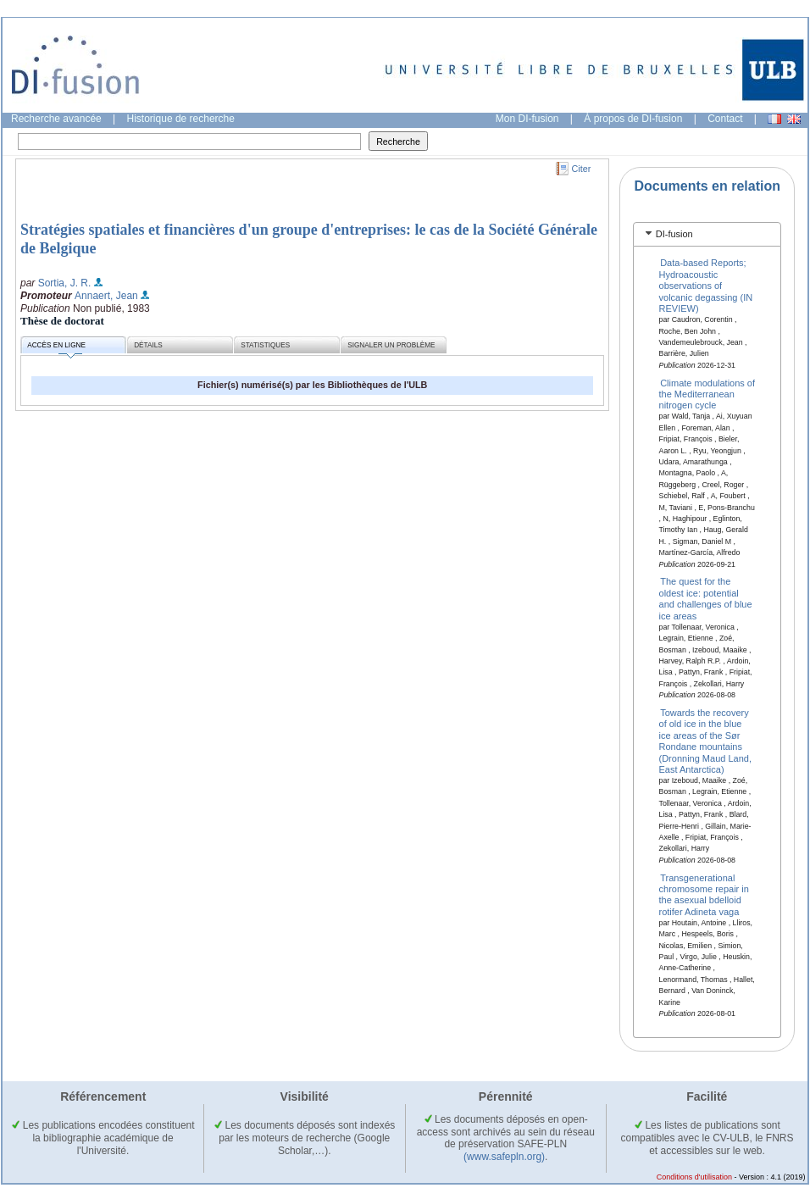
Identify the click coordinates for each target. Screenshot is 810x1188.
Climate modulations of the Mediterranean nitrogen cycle (707, 393)
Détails (148, 345)
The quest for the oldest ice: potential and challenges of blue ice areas (705, 598)
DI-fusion (674, 234)
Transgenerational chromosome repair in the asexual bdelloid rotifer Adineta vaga (704, 894)
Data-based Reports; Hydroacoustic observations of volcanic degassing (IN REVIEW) (706, 286)
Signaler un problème (391, 345)
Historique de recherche (181, 119)
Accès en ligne (56, 347)
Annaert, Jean (106, 296)
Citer (581, 169)
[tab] (707, 234)
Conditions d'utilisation (694, 1177)
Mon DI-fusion (527, 119)
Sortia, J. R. (65, 283)
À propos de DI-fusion (633, 119)
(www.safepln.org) (504, 1157)
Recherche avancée (56, 119)
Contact (724, 119)
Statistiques (265, 345)
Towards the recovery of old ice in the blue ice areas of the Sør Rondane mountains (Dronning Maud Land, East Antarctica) (705, 741)
